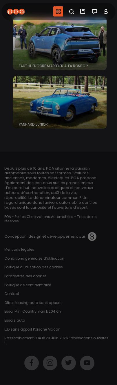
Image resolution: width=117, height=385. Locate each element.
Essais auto (14, 320)
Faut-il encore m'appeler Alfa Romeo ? (53, 65)
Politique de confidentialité (27, 285)
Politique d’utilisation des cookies (33, 267)
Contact (11, 293)
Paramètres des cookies (25, 276)
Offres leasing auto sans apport (32, 302)
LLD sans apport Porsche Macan (32, 329)
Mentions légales (19, 249)
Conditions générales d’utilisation (34, 258)
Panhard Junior (33, 124)
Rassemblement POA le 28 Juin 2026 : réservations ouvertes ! (56, 340)
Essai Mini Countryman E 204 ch (32, 311)
